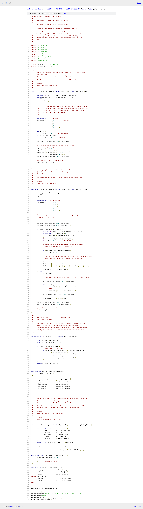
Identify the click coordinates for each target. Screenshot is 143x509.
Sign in (139, 3)
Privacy (16, 506)
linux (40, 9)
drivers (85, 9)
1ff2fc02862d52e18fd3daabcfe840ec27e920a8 (61, 9)
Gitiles (11, 506)
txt (135, 506)
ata (90, 9)
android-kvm (32, 9)
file (64, 13)
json (139, 506)
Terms (21, 506)
